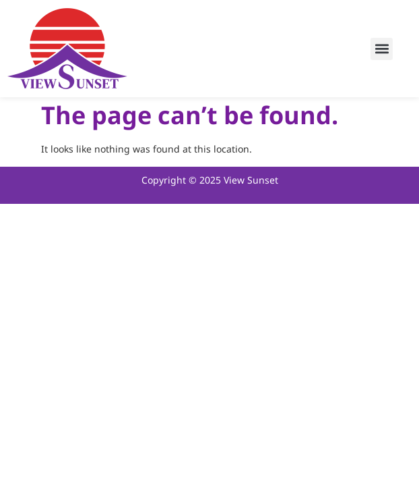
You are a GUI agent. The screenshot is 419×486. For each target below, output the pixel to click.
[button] (381, 49)
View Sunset (251, 180)
